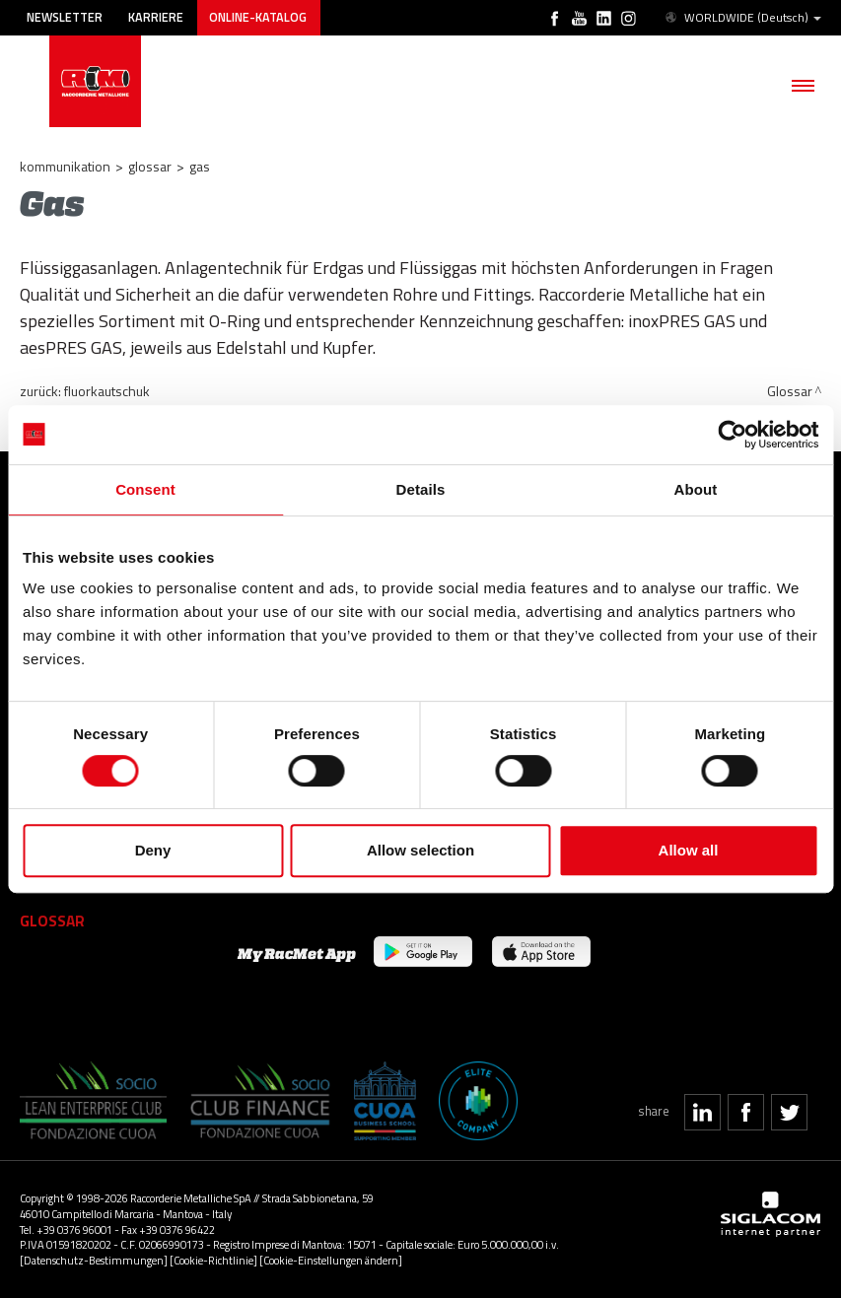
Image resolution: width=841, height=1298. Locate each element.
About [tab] (696, 489)
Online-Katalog (258, 17)
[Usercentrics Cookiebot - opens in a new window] (732, 434)
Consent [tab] (145, 489)
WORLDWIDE (742, 18)
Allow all (689, 850)
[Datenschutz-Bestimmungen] (94, 1260)
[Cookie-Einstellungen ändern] (330, 1260)
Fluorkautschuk (107, 390)
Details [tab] (421, 489)
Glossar (150, 166)
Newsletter (65, 17)
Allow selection (420, 850)
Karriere (155, 17)
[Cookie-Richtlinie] (213, 1260)
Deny (153, 850)
